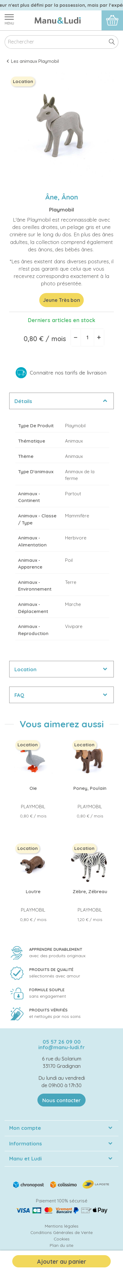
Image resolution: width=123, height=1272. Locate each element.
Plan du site (61, 1245)
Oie (33, 788)
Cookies (62, 1238)
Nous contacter (61, 1100)
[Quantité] (87, 337)
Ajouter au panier (61, 1261)
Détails (23, 401)
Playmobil (61, 209)
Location (25, 669)
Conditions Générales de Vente (61, 1232)
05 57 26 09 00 (62, 1041)
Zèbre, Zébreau (90, 891)
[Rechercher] (61, 42)
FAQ (19, 695)
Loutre (33, 891)
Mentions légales (62, 1225)
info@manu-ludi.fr (61, 1047)
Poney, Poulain (89, 788)
